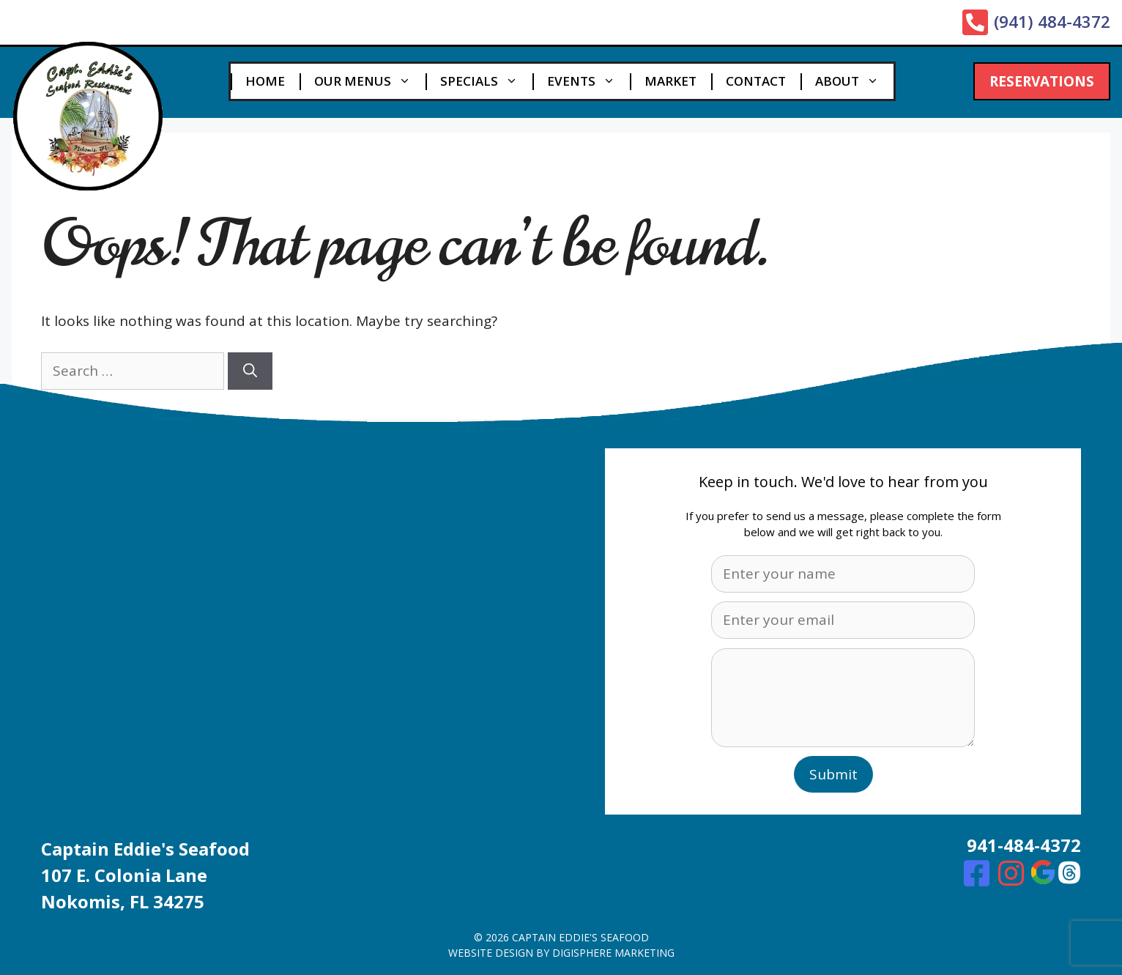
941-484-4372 (1024, 845)
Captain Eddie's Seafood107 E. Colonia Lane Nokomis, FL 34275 (145, 875)
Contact (756, 81)
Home (265, 81)
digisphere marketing (613, 953)
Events (588, 81)
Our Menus (370, 81)
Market (670, 81)
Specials (486, 81)
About (854, 81)
